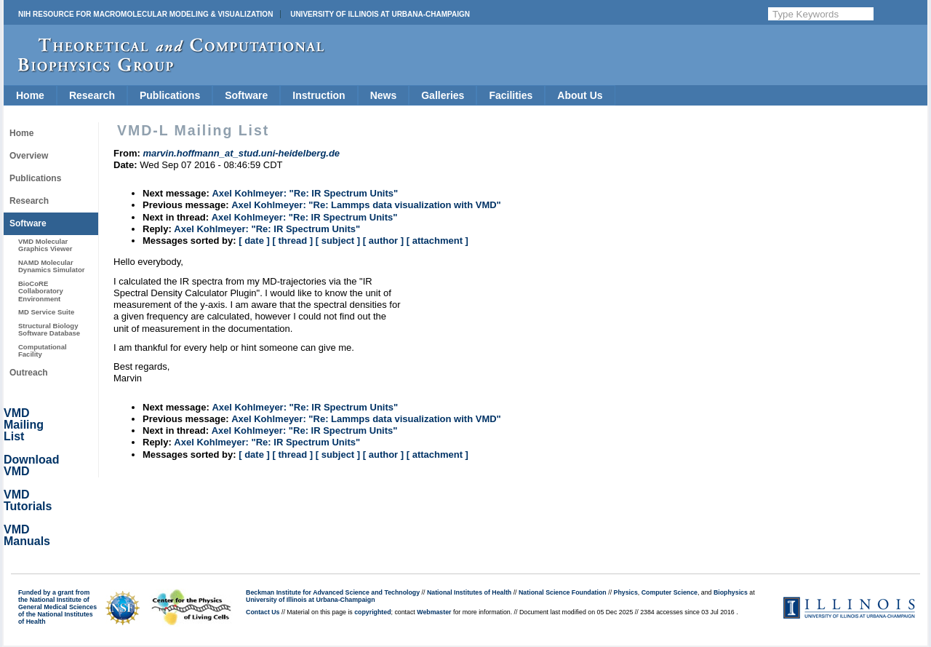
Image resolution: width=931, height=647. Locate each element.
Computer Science (670, 592)
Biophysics (731, 592)
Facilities (510, 95)
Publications (170, 95)
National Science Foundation (563, 592)
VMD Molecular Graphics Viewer (45, 245)
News (383, 95)
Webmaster (434, 612)
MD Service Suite (46, 312)
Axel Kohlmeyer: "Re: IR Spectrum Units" (305, 193)
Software (246, 95)
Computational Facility (42, 350)
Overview (28, 156)
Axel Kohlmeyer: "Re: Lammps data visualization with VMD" (366, 204)
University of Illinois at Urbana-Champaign (380, 14)
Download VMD (31, 465)
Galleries (442, 95)
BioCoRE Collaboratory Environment (40, 291)
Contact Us (262, 612)
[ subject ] (338, 240)
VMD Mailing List (24, 424)
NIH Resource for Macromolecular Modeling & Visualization (145, 14)
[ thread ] (292, 240)
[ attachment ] (437, 240)
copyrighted (372, 612)
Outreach (28, 373)
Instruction (318, 95)
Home (30, 95)
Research (92, 95)
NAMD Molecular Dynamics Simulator (51, 266)
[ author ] (383, 240)
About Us (579, 95)
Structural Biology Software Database (49, 329)
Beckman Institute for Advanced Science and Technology (333, 592)
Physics (626, 592)
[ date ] (254, 240)
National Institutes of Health (469, 592)
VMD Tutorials (28, 500)
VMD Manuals (27, 535)
